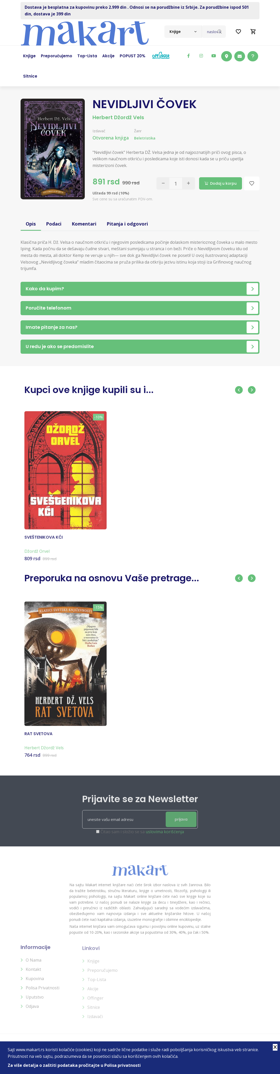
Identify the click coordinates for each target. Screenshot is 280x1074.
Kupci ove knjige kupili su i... (89, 389)
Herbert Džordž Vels (118, 117)
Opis (31, 224)
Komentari (84, 224)
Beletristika (144, 138)
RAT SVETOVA (38, 738)
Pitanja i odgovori (127, 224)
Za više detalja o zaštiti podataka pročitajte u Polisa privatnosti (74, 1065)
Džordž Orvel (37, 555)
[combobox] (183, 31)
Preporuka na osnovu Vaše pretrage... (111, 578)
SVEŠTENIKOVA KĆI (43, 541)
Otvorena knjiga (110, 138)
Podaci (53, 224)
